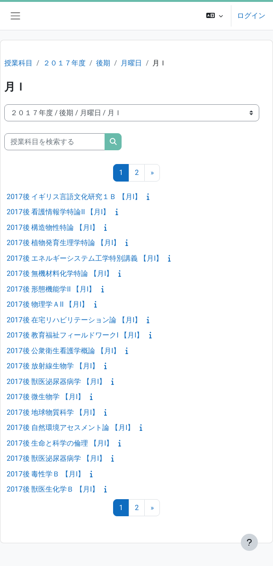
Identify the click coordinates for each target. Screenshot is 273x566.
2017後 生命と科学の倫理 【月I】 (60, 443)
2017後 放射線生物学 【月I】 (53, 366)
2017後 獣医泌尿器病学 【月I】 (56, 381)
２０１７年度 (64, 63)
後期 (103, 63)
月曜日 (131, 63)
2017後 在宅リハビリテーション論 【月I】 (74, 320)
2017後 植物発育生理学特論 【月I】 (63, 242)
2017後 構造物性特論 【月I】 (53, 227)
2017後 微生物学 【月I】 (46, 397)
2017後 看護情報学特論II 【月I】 (58, 212)
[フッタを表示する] (249, 542)
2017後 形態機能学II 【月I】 (51, 289)
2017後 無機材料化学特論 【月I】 (60, 273)
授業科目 (18, 63)
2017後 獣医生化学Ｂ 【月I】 (53, 489)
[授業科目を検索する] (54, 141)
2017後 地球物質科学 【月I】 (53, 412)
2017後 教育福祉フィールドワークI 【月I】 (75, 335)
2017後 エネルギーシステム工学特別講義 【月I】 (85, 258)
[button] (214, 16)
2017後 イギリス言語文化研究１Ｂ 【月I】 (74, 196)
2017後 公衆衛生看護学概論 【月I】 (63, 351)
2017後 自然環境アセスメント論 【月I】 (70, 427)
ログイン (251, 15)
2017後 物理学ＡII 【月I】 (47, 304)
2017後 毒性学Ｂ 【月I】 (46, 474)
